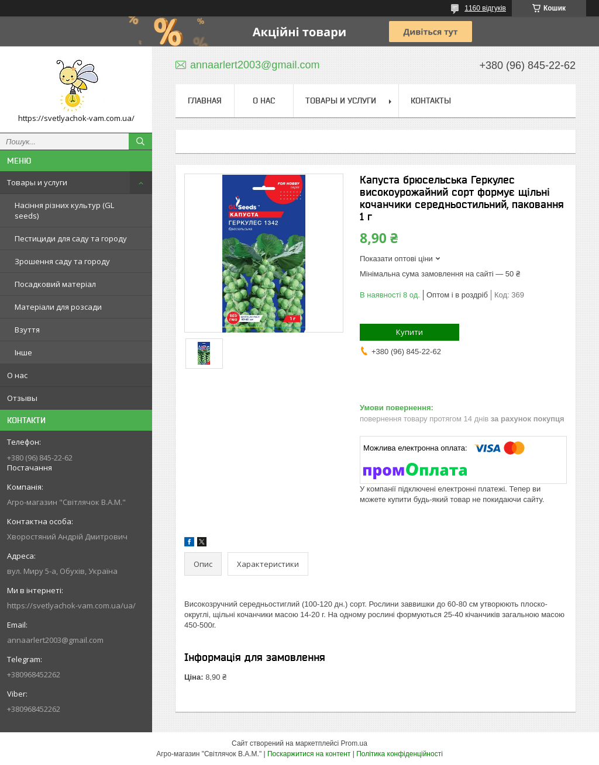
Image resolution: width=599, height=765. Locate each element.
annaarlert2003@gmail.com (55, 640)
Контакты (431, 100)
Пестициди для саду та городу (71, 238)
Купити (409, 332)
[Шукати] (140, 141)
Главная (205, 100)
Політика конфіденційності (399, 754)
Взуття (27, 329)
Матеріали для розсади (58, 307)
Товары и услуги (37, 182)
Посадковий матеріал (55, 284)
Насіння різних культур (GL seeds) (64, 210)
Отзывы (22, 398)
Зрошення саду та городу (62, 261)
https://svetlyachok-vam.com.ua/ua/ (71, 605)
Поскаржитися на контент (308, 754)
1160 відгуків (485, 8)
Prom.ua (354, 743)
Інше (23, 352)
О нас (17, 375)
